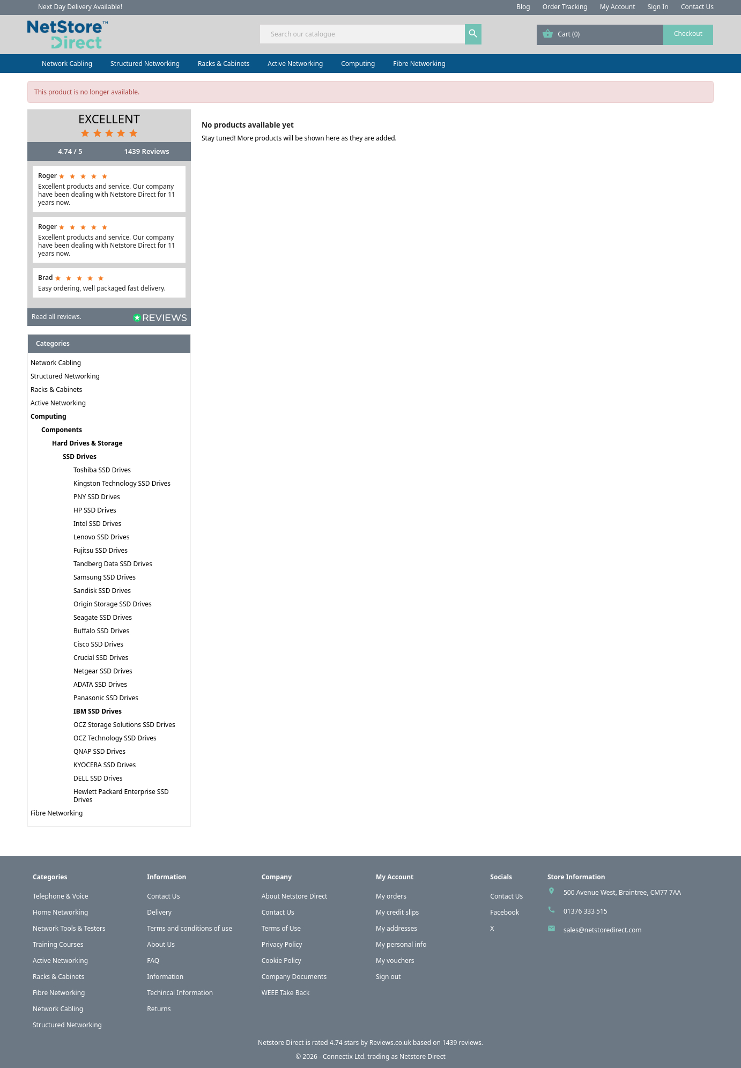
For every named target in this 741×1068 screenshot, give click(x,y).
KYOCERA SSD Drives (104, 764)
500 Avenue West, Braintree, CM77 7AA (622, 892)
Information (165, 976)
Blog (523, 7)
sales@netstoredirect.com (603, 929)
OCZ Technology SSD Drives (115, 738)
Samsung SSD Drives (104, 577)
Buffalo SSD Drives (101, 630)
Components (61, 429)
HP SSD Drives (94, 510)
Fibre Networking (419, 63)
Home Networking (60, 912)
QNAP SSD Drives (99, 751)
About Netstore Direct (295, 896)
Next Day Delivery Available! (80, 7)
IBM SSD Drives (97, 711)
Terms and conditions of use (189, 928)
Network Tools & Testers (69, 928)
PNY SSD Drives (96, 496)
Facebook (504, 912)
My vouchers (395, 960)
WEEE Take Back (286, 992)
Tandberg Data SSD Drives (112, 563)
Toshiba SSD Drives (102, 469)
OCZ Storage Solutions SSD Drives (124, 724)
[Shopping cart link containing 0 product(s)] (625, 35)
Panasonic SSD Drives (105, 697)
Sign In (658, 7)
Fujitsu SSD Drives (100, 550)
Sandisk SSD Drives (102, 590)
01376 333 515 (585, 911)
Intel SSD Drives (97, 523)
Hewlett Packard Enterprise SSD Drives (121, 795)
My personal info (401, 944)
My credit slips (397, 912)
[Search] (370, 34)
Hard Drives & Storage (87, 443)
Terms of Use (281, 928)
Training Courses (58, 944)
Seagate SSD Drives (102, 617)
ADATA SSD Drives (100, 684)
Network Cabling (67, 63)
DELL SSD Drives (98, 778)
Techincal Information (180, 992)
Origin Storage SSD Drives (112, 604)
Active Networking (295, 63)
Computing (358, 63)
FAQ (153, 960)
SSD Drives (80, 456)
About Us (161, 944)
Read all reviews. (56, 317)
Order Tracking (565, 7)
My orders (391, 896)
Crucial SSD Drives (100, 657)
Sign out (388, 976)
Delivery (159, 912)
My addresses (396, 928)
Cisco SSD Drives (98, 644)
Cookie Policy (281, 960)
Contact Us (697, 7)
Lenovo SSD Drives (101, 537)
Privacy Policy (282, 944)
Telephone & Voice (60, 896)
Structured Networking (145, 63)
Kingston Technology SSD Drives (122, 483)
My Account (617, 7)
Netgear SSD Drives (102, 671)
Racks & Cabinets (223, 63)
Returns (159, 1008)
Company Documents (294, 976)
